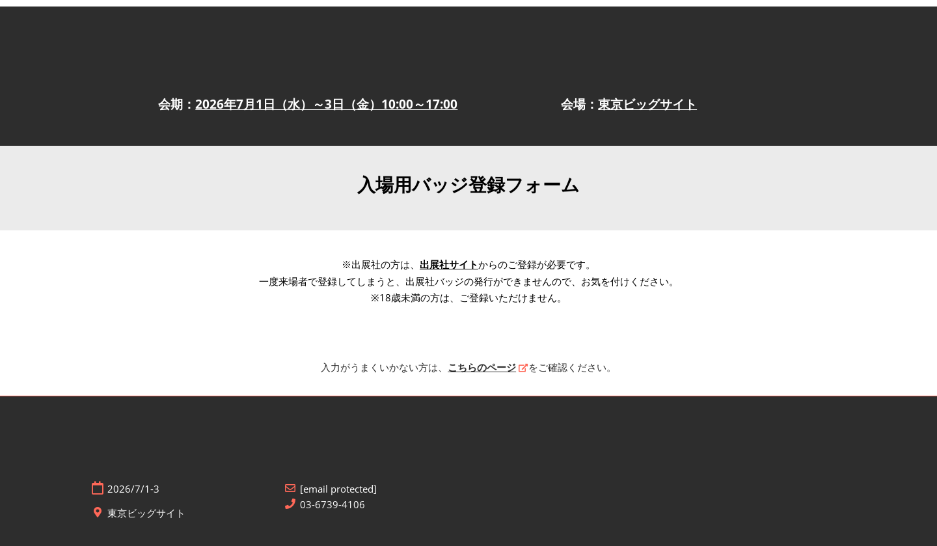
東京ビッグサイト (647, 104)
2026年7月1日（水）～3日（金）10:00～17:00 (326, 104)
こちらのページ (482, 367)
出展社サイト (449, 264)
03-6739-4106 (332, 504)
